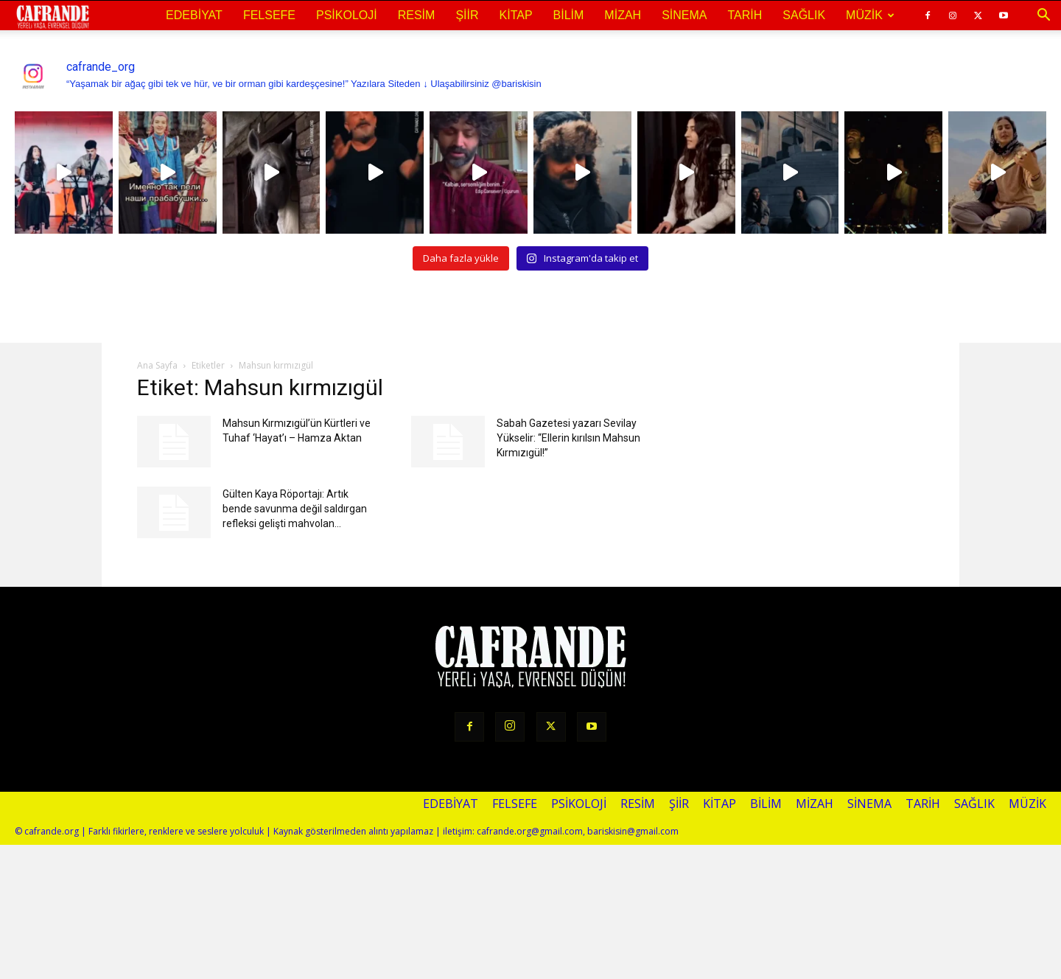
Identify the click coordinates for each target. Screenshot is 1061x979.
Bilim (568, 15)
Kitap (516, 15)
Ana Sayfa (157, 365)
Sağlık (803, 15)
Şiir (466, 15)
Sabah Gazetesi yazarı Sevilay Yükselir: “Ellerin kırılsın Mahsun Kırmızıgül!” (568, 438)
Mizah (622, 15)
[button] (1043, 15)
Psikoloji (346, 15)
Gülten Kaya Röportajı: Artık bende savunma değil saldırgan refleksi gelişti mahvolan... (295, 508)
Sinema (684, 15)
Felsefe (269, 15)
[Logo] (53, 16)
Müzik (870, 15)
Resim (416, 15)
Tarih (744, 15)
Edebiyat (194, 15)
